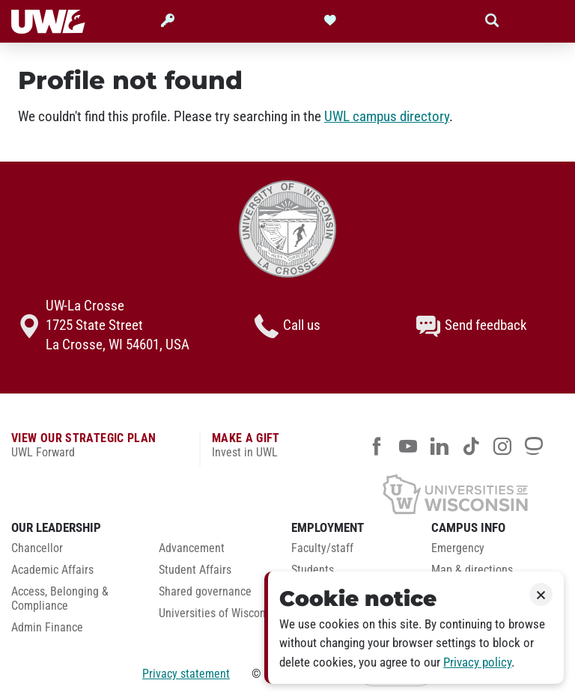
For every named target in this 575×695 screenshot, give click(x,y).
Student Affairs (195, 570)
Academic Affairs (52, 570)
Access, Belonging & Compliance (60, 599)
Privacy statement (186, 674)
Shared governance (205, 591)
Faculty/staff (322, 548)
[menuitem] (73, 552)
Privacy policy (477, 662)
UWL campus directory (386, 116)
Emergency (457, 548)
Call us (287, 326)
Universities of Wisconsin (219, 613)
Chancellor (37, 548)
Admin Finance (47, 627)
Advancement (192, 548)
